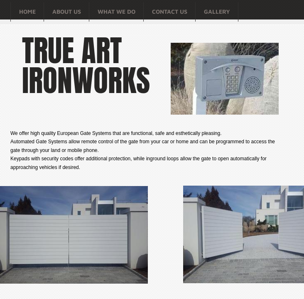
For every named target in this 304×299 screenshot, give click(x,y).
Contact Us (169, 11)
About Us (66, 11)
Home (27, 11)
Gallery (217, 11)
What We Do (116, 11)
